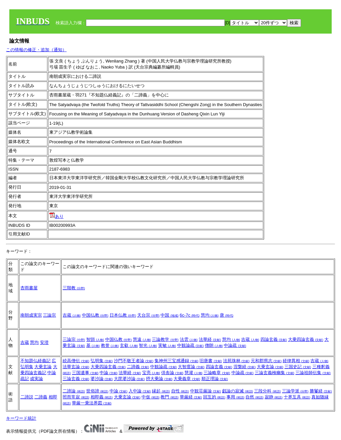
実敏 (167, 345)
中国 (169, 315)
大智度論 (191, 366)
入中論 (140, 390)
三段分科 (267, 390)
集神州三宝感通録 (176, 360)
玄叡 (129, 345)
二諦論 (74, 390)
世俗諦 (97, 390)
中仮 (151, 396)
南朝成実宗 (31, 315)
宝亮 (151, 372)
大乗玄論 (43, 366)
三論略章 (216, 372)
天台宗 (148, 315)
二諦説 (26, 396)
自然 (254, 396)
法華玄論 (76, 366)
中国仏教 (95, 315)
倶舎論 (172, 372)
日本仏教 (123, 315)
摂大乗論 (159, 378)
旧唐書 (210, 360)
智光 (148, 345)
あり (56, 216)
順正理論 (214, 378)
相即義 (102, 396)
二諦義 (138, 366)
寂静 (274, 396)
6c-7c (189, 315)
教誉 (110, 345)
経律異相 (296, 360)
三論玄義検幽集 (274, 372)
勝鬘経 (321, 390)
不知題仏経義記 (35, 360)
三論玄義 (76, 378)
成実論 (36, 378)
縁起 (161, 390)
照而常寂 (76, 396)
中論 (109, 372)
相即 (53, 396)
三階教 (74, 287)
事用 (235, 396)
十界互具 (297, 396)
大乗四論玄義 (305, 339)
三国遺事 (85, 372)
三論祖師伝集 (313, 372)
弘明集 (102, 360)
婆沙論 (102, 378)
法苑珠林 (236, 360)
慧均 (210, 315)
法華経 (210, 339)
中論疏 (235, 345)
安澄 (44, 342)
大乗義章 (186, 378)
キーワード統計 (21, 418)
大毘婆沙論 (129, 378)
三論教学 (165, 339)
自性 (180, 390)
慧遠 (142, 339)
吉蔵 (72, 315)
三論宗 (49, 315)
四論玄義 (273, 339)
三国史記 (297, 366)
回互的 (214, 396)
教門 (169, 396)
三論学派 (295, 390)
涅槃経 (244, 366)
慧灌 (193, 372)
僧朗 (214, 345)
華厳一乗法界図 (92, 402)
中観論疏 (190, 345)
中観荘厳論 (205, 390)
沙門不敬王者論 (134, 360)
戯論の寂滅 (237, 390)
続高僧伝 (76, 360)
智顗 (95, 339)
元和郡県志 (266, 360)
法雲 (189, 339)
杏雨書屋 (29, 287)
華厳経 (191, 396)
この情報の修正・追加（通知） (36, 49)
